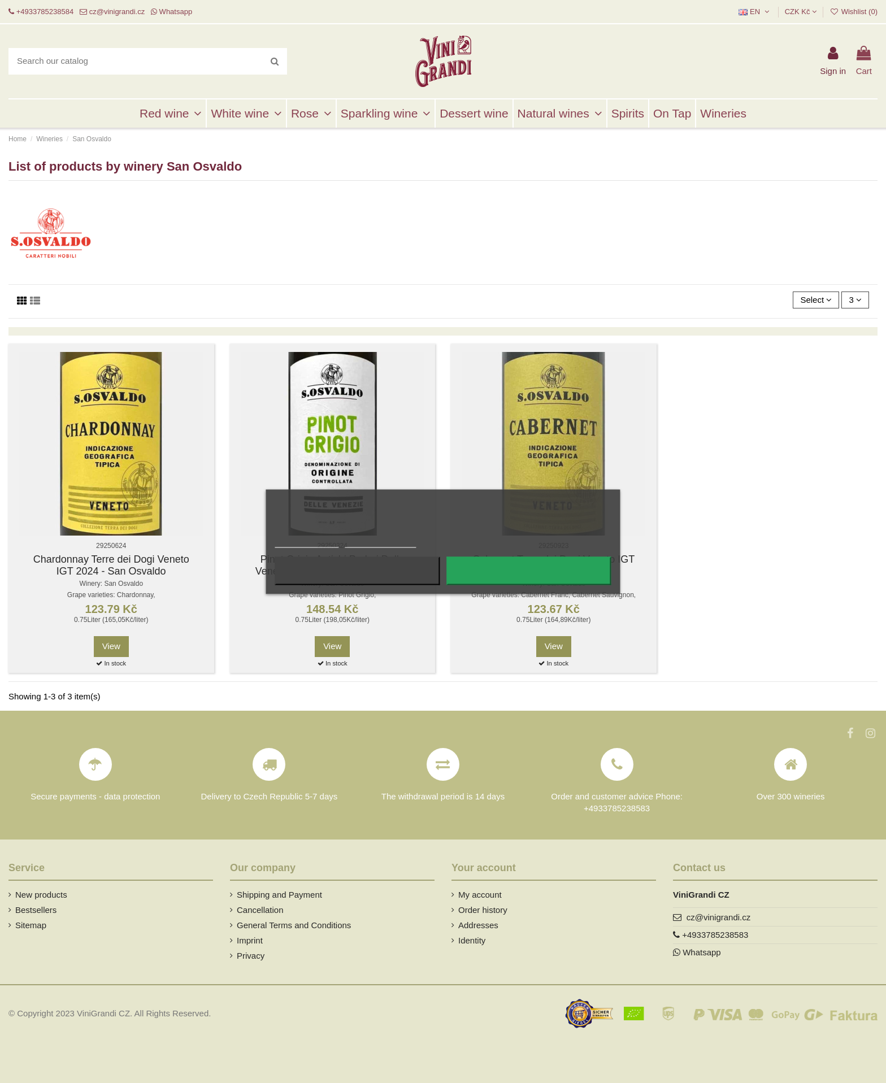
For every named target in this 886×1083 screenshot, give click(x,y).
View (111, 646)
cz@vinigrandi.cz (117, 11)
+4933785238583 (715, 935)
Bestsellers (36, 910)
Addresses (478, 925)
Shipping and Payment (279, 894)
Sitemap (30, 925)
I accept (529, 570)
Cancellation (260, 910)
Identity (471, 940)
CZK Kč (800, 11)
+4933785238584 (45, 11)
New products (41, 894)
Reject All (357, 570)
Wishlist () (853, 11)
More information (306, 542)
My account (480, 894)
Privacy (250, 955)
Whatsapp (176, 11)
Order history (482, 910)
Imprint (250, 940)
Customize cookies (380, 542)
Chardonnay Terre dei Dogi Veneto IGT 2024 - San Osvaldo (111, 565)
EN (755, 11)
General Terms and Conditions (294, 925)
